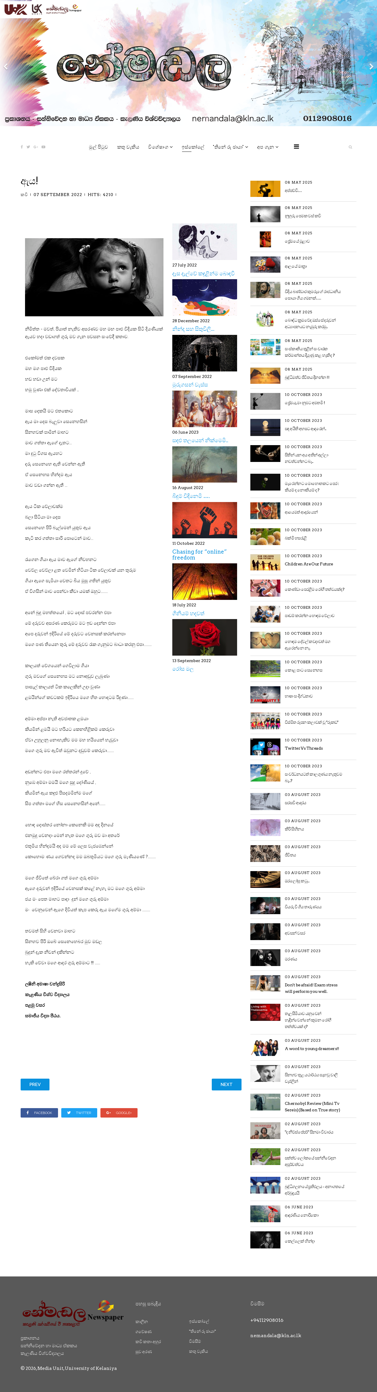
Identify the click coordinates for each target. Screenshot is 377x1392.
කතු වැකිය (128, 147)
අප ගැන (265, 147)
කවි (24, 194)
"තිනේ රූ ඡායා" (228, 147)
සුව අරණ (143, 1351)
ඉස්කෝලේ (193, 147)
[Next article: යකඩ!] (227, 1084)
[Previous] (6, 63)
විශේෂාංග (158, 147)
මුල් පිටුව (98, 147)
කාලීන (141, 1321)
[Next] (371, 63)
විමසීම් (195, 1341)
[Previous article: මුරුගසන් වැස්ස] (35, 1084)
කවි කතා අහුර (148, 1341)
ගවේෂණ (143, 1331)
